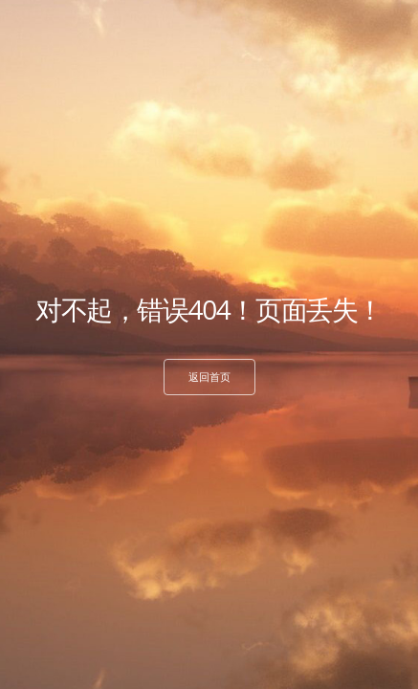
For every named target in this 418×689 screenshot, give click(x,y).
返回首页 (209, 376)
